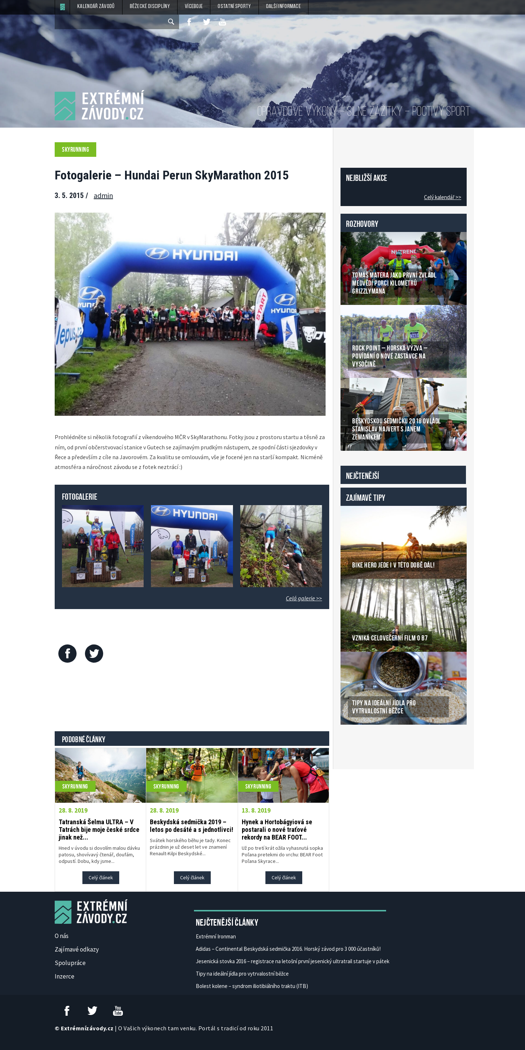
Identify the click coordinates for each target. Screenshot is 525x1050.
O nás (62, 936)
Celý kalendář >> (442, 197)
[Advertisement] (192, 698)
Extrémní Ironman (216, 936)
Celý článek (101, 877)
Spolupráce (70, 963)
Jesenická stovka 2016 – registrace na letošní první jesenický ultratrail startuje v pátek (292, 961)
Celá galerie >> (304, 598)
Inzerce (64, 976)
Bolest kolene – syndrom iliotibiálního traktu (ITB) (252, 986)
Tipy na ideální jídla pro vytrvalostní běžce (242, 973)
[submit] (171, 22)
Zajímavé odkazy (77, 949)
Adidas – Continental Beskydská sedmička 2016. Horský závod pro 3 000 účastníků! (288, 948)
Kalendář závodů (96, 6)
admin (103, 195)
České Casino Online (357, 743)
